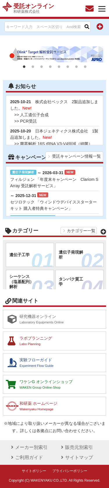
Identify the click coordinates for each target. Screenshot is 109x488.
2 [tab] (33, 67)
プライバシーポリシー (69, 471)
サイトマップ (76, 457)
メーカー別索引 (28, 447)
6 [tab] (68, 67)
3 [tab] (41, 67)
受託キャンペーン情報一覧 (76, 156)
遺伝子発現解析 (81, 257)
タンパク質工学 (81, 284)
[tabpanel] (54, 54)
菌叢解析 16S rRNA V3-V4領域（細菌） (56, 143)
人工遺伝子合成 (34, 114)
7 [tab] (76, 67)
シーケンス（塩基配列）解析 (31, 284)
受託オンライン (33, 8)
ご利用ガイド (26, 457)
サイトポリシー (34, 471)
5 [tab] (59, 67)
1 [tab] (24, 67)
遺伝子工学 (31, 257)
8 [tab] (85, 67)
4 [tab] (50, 67)
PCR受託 (28, 121)
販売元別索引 (76, 447)
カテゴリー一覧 (81, 230)
